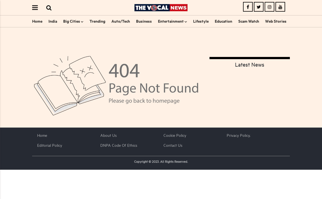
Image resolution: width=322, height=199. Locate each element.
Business (144, 21)
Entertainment (171, 21)
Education (223, 21)
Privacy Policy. (239, 135)
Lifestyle (201, 21)
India (52, 21)
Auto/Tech (120, 21)
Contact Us (172, 145)
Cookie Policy (174, 135)
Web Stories (276, 21)
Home (37, 21)
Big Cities (71, 21)
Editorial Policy (49, 145)
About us (108, 135)
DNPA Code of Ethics (118, 145)
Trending (97, 21)
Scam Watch (248, 21)
